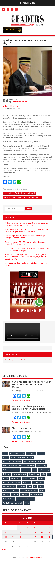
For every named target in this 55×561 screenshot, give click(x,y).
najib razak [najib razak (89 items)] (26, 482)
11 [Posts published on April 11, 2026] (42, 532)
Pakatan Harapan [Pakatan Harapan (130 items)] (9, 486)
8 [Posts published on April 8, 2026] (20, 532)
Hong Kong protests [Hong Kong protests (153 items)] (20, 474)
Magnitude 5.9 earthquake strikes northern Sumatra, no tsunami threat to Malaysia (27, 249)
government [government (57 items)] (26, 470)
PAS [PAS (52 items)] (29, 486)
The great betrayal (21, 428)
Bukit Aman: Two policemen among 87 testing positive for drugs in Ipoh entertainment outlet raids (26, 230)
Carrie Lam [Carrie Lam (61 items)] (14, 453)
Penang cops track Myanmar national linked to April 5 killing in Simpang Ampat (26, 236)
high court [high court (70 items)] (6, 474)
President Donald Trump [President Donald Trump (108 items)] (29, 491)
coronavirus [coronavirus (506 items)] (31, 453)
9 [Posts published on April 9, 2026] (27, 532)
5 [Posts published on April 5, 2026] (49, 527)
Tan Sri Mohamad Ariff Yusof (25, 193)
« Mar (4, 549)
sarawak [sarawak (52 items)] (6, 495)
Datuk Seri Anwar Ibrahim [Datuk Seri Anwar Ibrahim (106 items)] (12, 462)
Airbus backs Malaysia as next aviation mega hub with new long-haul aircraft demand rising (26, 224)
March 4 (28, 400)
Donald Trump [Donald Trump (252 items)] (41, 466)
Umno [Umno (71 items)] (27, 503)
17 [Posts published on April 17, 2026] (35, 537)
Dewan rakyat (8, 193)
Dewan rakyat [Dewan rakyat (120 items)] (29, 466)
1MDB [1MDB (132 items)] (5, 453)
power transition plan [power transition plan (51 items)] (10, 491)
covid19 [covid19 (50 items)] (5, 457)
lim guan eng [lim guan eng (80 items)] (15, 478)
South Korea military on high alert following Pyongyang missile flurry (27, 264)
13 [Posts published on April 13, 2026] (6, 537)
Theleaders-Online (19, 101)
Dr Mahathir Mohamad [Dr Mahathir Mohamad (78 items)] (11, 470)
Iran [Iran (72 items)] (49, 474)
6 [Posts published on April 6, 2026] (5, 532)
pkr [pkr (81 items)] (35, 486)
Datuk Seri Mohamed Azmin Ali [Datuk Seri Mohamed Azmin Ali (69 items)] (34, 462)
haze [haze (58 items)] (34, 470)
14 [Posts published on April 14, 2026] (13, 537)
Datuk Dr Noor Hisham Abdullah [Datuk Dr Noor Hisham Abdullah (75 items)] (22, 457)
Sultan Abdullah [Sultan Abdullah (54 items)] (8, 499)
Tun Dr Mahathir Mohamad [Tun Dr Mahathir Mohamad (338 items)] (12, 503)
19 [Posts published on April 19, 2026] (49, 537)
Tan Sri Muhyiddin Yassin (12, 197)
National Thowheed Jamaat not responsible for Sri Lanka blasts (28, 407)
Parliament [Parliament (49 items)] (21, 486)
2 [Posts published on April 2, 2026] (27, 527)
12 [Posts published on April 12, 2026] (49, 532)
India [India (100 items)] (43, 474)
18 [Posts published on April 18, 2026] (42, 537)
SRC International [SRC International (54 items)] (36, 495)
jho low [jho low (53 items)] (5, 478)
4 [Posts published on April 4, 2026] (41, 527)
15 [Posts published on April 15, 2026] (20, 537)
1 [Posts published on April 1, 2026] (20, 527)
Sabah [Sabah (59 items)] (42, 491)
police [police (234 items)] (41, 486)
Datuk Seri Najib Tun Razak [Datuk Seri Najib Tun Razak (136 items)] (12, 466)
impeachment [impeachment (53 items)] (34, 474)
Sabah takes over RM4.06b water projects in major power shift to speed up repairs (25, 243)
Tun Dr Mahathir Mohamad (32, 197)
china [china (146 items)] (22, 453)
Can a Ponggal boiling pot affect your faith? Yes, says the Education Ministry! (31, 384)
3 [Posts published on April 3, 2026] (34, 527)
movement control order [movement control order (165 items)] (11, 482)
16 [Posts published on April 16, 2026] (27, 537)
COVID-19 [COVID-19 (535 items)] (41, 453)
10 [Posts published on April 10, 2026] (35, 532)
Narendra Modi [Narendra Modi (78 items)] (38, 482)
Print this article (10, 106)
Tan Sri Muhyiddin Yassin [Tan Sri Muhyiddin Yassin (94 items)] (25, 499)
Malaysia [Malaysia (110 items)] (41, 478)
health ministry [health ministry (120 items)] (44, 470)
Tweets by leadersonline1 (15, 360)
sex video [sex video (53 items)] (15, 495)
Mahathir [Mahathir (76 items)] (32, 478)
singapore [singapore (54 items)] (24, 495)
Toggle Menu (27, 3)
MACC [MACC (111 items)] (25, 478)
